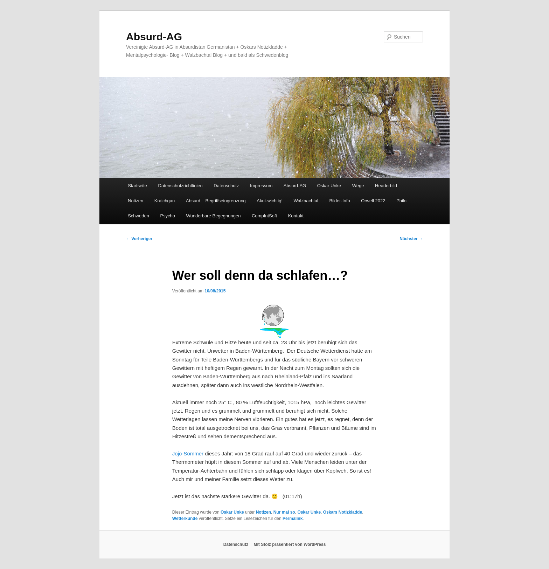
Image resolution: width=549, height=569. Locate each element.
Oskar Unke (329, 185)
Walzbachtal (306, 200)
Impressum (261, 185)
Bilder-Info (339, 200)
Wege (358, 185)
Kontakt (296, 215)
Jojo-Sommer (187, 453)
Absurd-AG (154, 36)
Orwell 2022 (373, 200)
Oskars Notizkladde (342, 512)
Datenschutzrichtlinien (180, 185)
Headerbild (386, 185)
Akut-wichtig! (270, 200)
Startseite (137, 185)
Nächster (411, 238)
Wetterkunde (184, 518)
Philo (401, 200)
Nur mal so (284, 512)
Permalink (293, 518)
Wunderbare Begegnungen (213, 215)
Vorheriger (139, 238)
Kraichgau (164, 200)
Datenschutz (226, 185)
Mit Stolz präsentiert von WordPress (289, 544)
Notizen (135, 200)
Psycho (167, 215)
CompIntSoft (264, 215)
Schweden (138, 215)
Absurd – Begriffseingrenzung (216, 200)
